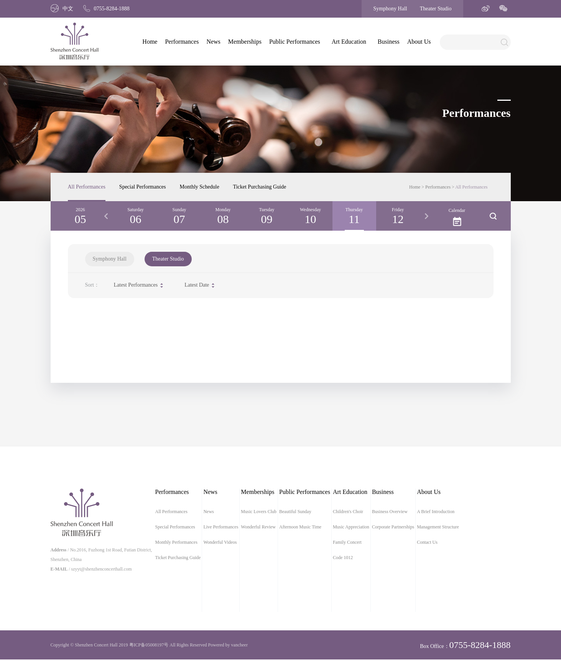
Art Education (349, 41)
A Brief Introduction (435, 511)
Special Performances (142, 187)
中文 (62, 8)
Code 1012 (343, 557)
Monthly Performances (176, 542)
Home (149, 41)
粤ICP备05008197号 (149, 645)
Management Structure (438, 527)
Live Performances (220, 527)
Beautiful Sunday (295, 511)
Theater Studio (436, 8)
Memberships (245, 41)
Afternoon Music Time (300, 527)
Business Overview (390, 511)
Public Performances (294, 41)
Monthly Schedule (199, 187)
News (213, 41)
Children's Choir (348, 511)
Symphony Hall (390, 8)
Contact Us (427, 542)
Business (389, 41)
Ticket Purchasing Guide (259, 187)
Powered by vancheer (228, 645)
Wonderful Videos (220, 542)
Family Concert (347, 542)
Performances (182, 41)
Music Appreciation (351, 527)
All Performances (86, 187)
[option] (136, 216)
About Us (419, 41)
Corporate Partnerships (393, 527)
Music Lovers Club (258, 511)
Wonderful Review (258, 527)
